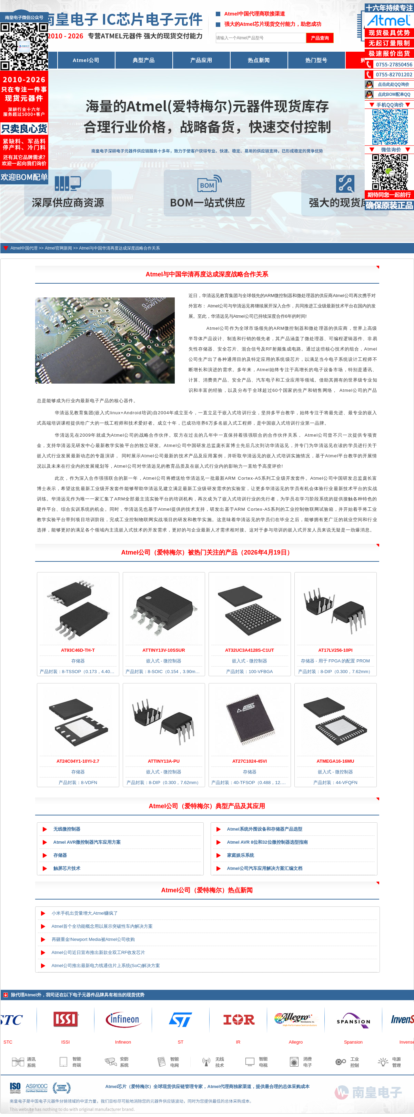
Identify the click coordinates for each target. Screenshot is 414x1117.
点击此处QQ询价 (393, 84)
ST (183, 1042)
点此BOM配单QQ (394, 94)
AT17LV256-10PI (335, 650)
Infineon (125, 1042)
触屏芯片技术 (66, 868)
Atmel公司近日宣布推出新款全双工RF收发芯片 (98, 952)
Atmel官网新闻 (58, 248)
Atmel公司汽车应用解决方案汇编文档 (264, 868)
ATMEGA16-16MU (335, 761)
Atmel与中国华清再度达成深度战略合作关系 (119, 248)
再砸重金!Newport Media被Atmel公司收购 (93, 939)
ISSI (68, 1042)
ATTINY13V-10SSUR (163, 650)
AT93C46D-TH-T (78, 650)
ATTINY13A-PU (164, 761)
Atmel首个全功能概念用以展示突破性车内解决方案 (102, 926)
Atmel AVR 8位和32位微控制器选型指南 (267, 842)
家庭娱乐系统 (240, 855)
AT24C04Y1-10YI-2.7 (78, 761)
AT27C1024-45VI (249, 761)
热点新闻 (259, 60)
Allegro (298, 1042)
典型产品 (144, 60)
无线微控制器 (66, 829)
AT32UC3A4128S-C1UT (249, 650)
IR (241, 1042)
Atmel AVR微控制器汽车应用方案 (87, 842)
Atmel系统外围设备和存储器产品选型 (264, 829)
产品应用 (201, 60)
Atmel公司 (86, 60)
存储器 (60, 855)
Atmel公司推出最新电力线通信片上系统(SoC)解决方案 (106, 965)
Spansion (355, 1042)
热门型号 (316, 60)
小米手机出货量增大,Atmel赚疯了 (85, 913)
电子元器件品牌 (88, 994)
